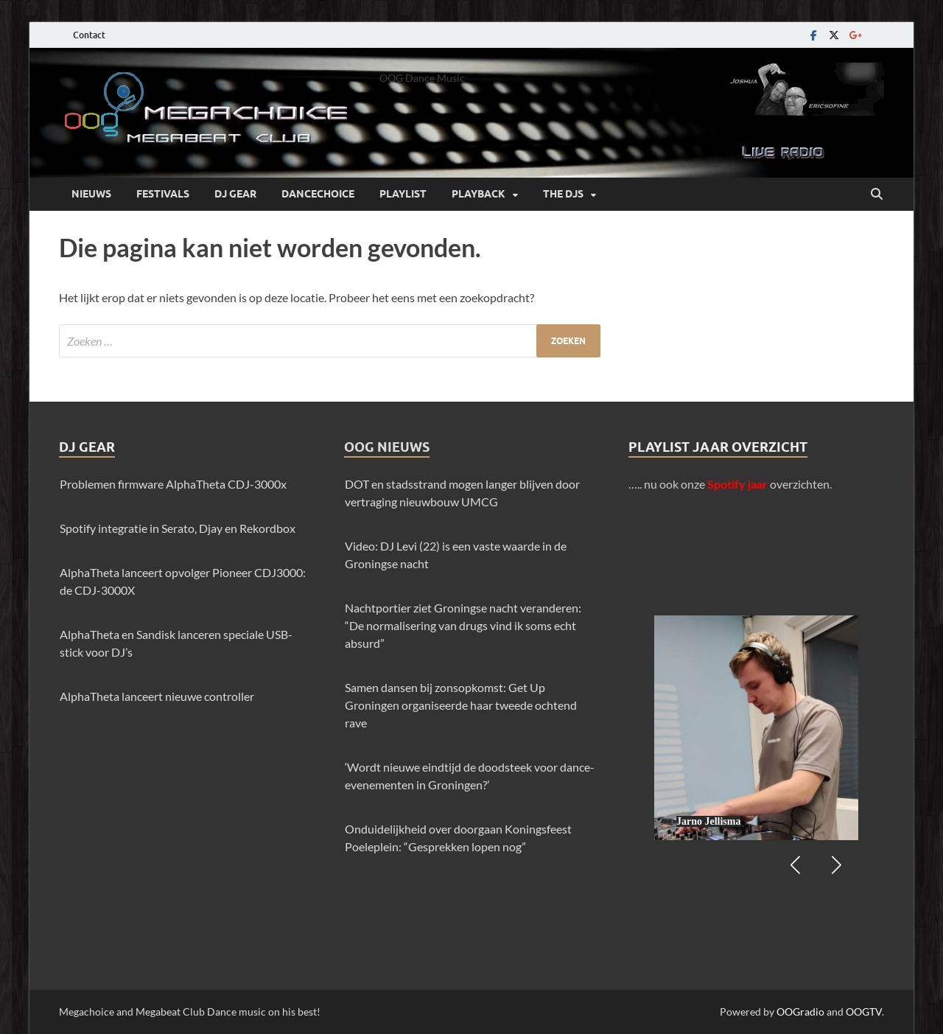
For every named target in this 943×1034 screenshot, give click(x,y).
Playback (478, 194)
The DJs (563, 194)
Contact (89, 35)
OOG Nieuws (387, 447)
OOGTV (864, 1011)
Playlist (403, 194)
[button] (836, 865)
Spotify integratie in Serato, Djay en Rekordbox (177, 528)
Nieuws (91, 194)
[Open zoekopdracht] (877, 195)
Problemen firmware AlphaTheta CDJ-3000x (173, 484)
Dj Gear (235, 194)
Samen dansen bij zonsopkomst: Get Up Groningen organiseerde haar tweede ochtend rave (461, 705)
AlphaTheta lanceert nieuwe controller (157, 696)
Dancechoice (317, 194)
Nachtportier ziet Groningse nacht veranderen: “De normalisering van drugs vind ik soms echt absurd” (463, 625)
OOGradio (800, 1011)
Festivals (162, 194)
